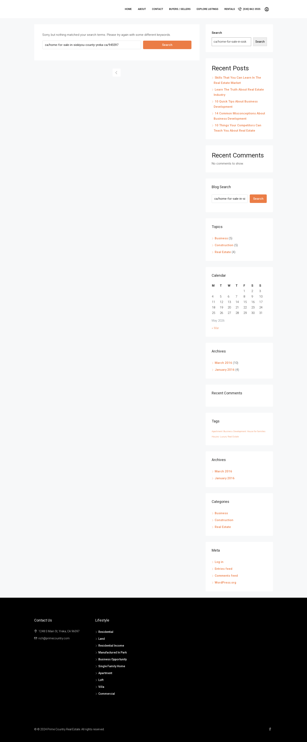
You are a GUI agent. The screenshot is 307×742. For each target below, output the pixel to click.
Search (167, 45)
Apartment (105, 673)
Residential (105, 631)
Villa (101, 686)
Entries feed (223, 569)
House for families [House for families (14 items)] (256, 431)
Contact (157, 9)
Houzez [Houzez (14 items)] (215, 436)
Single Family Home (111, 666)
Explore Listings (207, 9)
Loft (100, 680)
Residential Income (111, 645)
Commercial (106, 693)
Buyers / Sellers (180, 9)
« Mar (215, 328)
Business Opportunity (112, 659)
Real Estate (223, 252)
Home (128, 9)
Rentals (229, 9)
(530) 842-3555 (249, 9)
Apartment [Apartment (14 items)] (217, 431)
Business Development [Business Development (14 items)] (234, 431)
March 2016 (223, 363)
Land (101, 638)
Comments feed (226, 575)
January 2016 (225, 370)
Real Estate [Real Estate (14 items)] (233, 436)
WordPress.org (225, 582)
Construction (224, 245)
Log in (219, 562)
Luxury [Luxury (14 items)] (223, 436)
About (142, 9)
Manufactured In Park (112, 652)
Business (221, 238)
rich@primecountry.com (54, 638)
